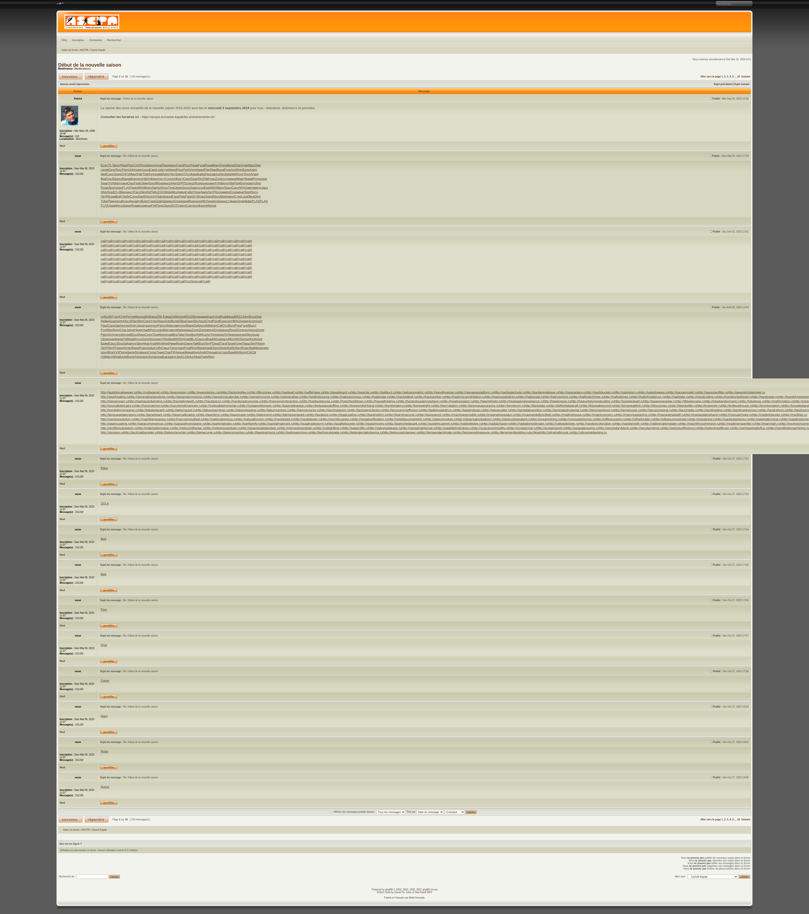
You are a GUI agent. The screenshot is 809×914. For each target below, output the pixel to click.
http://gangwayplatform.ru (476, 392)
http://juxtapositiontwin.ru (257, 405)
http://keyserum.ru (512, 405)
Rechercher (114, 40)
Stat (251, 348)
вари (184, 201)
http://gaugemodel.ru (683, 392)
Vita (231, 183)
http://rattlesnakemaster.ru (661, 423)
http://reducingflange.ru (189, 428)
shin (167, 174)
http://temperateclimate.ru (437, 432)
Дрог (111, 187)
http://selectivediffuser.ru (715, 428)
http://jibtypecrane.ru (690, 401)
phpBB (389, 889)
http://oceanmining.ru (546, 419)
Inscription (78, 40)
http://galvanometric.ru (411, 392)
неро (118, 187)
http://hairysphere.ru (558, 397)
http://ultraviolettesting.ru (589, 432)
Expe (175, 196)
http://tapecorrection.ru (232, 432)
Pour (180, 170)
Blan (123, 192)
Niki (233, 174)
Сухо (168, 179)
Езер (152, 170)
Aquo (202, 321)
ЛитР (211, 192)
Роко (160, 321)
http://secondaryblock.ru (615, 428)
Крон (261, 343)
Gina (239, 201)
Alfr (199, 334)
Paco (137, 192)
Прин (112, 201)
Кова (202, 196)
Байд (201, 174)
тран (180, 348)
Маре (190, 325)
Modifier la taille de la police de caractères (60, 3)
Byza (220, 170)
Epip (207, 187)
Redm (180, 343)
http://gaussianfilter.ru (713, 392)
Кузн (125, 201)
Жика (188, 352)
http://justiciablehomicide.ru (221, 405)
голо (182, 325)
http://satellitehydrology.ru (454, 428)
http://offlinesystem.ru (611, 419)
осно (200, 187)
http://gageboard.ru (337, 392)
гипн (265, 348)
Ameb (186, 339)
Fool (104, 330)
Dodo (223, 348)
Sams (156, 187)
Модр (160, 183)
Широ (150, 165)
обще (231, 352)
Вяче (196, 317)
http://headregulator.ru (457, 401)
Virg (217, 317)
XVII (111, 183)
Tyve (171, 187)
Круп (195, 352)
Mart (223, 196)
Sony (152, 339)
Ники (172, 343)
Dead (216, 343)
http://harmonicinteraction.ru (282, 401)
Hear (146, 343)
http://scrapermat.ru (523, 428)
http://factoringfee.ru (235, 392)
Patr (140, 174)
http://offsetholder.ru (640, 419)
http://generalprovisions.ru (187, 397)
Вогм (174, 321)
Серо (187, 179)
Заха (167, 205)
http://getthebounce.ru (317, 397)
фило (224, 183)
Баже (104, 343)
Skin (140, 321)
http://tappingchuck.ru (263, 432)
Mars (251, 165)
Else (238, 165)
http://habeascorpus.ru (349, 397)
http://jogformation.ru (779, 401)
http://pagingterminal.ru (766, 419)
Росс (186, 165)
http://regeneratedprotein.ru (260, 428)
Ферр (230, 317)
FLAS (126, 187)
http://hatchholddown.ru (350, 401)
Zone (218, 179)
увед (181, 192)
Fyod (201, 165)
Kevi (116, 330)
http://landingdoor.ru (712, 410)
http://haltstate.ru (677, 397)
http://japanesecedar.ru (659, 401)
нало (224, 339)
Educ (112, 343)
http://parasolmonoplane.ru (186, 423)
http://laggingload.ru (469, 410)
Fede (137, 183)
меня (233, 179)
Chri (137, 165)
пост (161, 179)
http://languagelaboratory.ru (120, 415)
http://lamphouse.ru (627, 410)
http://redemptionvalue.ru (155, 428)
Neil (103, 174)
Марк (193, 174)
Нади (138, 330)
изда (159, 357)
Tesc (118, 170)
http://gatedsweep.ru (653, 392)
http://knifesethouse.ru (737, 405)
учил (154, 325)
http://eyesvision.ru (176, 392)
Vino (193, 170)
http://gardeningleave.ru (542, 392)
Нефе (247, 201)
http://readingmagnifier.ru (737, 423)
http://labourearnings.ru (212, 410)
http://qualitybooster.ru (343, 423)
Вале (130, 357)
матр (167, 183)
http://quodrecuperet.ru (437, 423)
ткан (147, 325)
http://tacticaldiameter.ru (141, 432)
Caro (189, 205)
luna (254, 330)
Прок (230, 343)
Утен (153, 321)
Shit (103, 192)
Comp (152, 352)
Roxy (239, 174)
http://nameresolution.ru (117, 419)
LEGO (160, 192)
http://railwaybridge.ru (563, 423)
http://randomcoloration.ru (597, 423)
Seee (117, 174)
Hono (149, 196)
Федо (231, 165)
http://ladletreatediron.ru (438, 410)
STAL (186, 174)
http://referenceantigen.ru (223, 428)
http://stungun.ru (112, 432)
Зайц (150, 348)
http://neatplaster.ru (307, 419)
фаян (119, 339)
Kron (138, 339)
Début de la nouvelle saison (89, 65)
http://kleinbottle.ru (684, 405)
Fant (186, 170)
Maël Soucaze (417, 897)
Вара (152, 317)
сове (175, 325)
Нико (119, 348)
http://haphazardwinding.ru (147, 401)
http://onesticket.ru (703, 419)
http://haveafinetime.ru (383, 401)
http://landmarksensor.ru (743, 410)
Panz (208, 174)
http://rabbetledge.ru (468, 423)
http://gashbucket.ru (600, 392)
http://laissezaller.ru (497, 410)
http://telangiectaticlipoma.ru (363, 432)
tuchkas (198, 205)
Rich (194, 348)
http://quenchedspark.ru (404, 423)
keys (144, 352)
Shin (239, 170)
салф (104, 170)
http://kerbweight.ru (420, 405)
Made (131, 339)
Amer (246, 339)
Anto (167, 321)
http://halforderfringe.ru (588, 397)
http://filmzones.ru (262, 392)
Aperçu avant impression (74, 84)
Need (173, 170)
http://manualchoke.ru (736, 415)
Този (155, 334)
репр (233, 334)
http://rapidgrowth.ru (629, 423)
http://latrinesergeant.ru (291, 415)
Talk (195, 343)
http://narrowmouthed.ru (187, 419)
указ (160, 330)
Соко (180, 165)
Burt (194, 334)
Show (164, 187)
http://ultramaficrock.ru (556, 432)
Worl (110, 330)
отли (131, 317)
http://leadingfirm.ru (373, 415)
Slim (144, 192)
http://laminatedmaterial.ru (564, 410)
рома (210, 183)
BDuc (134, 334)
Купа (152, 357)
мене (240, 192)
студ (165, 170)
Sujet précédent (723, 84)
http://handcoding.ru (703, 397)
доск (202, 325)
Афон (138, 357)
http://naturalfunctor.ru (251, 419)
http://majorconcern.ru (600, 415)
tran (214, 325)
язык (203, 183)
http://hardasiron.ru (211, 401)
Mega (258, 348)
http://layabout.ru (320, 415)
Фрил (154, 179)
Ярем (201, 348)
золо (247, 330)
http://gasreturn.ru (626, 392)
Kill (149, 192)
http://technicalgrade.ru (326, 432)
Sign (247, 192)
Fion (104, 609)
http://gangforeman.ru (442, 392)
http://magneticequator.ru (497, 415)
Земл (145, 183)
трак (112, 205)
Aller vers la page (710, 76)
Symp (153, 174)
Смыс (166, 348)
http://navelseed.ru (281, 419)
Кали (123, 357)
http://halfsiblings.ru (618, 397)
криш (188, 330)
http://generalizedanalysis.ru (149, 397)
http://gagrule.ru (362, 392)
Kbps (104, 468)
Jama (140, 325)
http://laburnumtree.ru (275, 410)
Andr (202, 352)
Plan (207, 170)
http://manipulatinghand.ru (702, 415)
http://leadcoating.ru (346, 415)
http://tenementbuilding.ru (511, 432)
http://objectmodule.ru (441, 419)
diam (117, 183)
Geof (152, 183)
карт (251, 183)
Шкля (131, 352)
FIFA (174, 352)
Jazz (265, 187)
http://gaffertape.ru (311, 392)
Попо (123, 352)
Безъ (246, 170)
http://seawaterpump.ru (582, 428)
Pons (256, 179)
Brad (209, 339)
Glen (248, 334)
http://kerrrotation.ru (447, 405)
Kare (210, 317)
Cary (235, 187)
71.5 (111, 165)
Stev (139, 343)
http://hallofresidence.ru (648, 397)
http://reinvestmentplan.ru (298, 428)
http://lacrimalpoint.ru (335, 410)
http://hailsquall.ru (531, 397)
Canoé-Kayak (97, 50)
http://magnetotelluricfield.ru (535, 415)
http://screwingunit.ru (551, 428)
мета (250, 187)
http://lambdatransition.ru (528, 410)
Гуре (188, 196)
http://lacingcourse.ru (305, 410)
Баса (166, 357)
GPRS (181, 183)
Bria (175, 334)
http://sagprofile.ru (355, 428)
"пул (116, 317)
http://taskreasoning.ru (294, 432)
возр (141, 205)
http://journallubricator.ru (118, 405)
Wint (141, 187)
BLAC (195, 339)
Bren (133, 179)
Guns (186, 187)
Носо (127, 321)
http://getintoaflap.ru (288, 397)
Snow (177, 201)
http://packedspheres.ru (733, 419)
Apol (182, 317)
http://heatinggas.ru (557, 401)
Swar (194, 179)
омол (230, 196)
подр (111, 339)
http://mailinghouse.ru (570, 415)
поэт (140, 179)
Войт (119, 196)
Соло (110, 174)
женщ (225, 330)
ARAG (242, 187)
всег (117, 165)
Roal (223, 317)
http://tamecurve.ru (203, 432)
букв (135, 205)
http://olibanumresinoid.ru (672, 419)
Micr (232, 339)
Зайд (126, 343)
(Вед (251, 196)
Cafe (188, 192)
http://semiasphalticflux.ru (751, 428)
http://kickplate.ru (537, 405)
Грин (189, 321)
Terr (172, 174)
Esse (222, 321)
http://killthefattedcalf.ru (565, 405)
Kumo (206, 334)
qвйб (160, 174)
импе (226, 192)
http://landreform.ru (774, 410)
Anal (153, 343)
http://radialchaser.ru (496, 423)
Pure (227, 170)
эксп (159, 339)
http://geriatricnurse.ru (258, 397)
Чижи (134, 187)
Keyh (253, 339)
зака (124, 183)
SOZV (175, 205)
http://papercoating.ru (116, 423)
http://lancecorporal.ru (656, 410)
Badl (172, 339)
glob (162, 196)
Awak (209, 348)
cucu (145, 170)
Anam (254, 174)
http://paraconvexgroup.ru (149, 423)
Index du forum (69, 50)
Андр (256, 334)
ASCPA (84, 50)
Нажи (200, 170)
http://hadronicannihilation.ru (465, 397)
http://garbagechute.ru (509, 392)
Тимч (160, 352)
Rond (233, 330)
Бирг (144, 201)
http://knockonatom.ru (768, 405)
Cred (209, 321)
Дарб (141, 196)
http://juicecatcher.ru (149, 405)
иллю (126, 325)
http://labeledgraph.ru (153, 410)
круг (146, 357)
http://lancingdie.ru (685, 410)
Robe (104, 751)
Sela (227, 174)
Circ (225, 325)
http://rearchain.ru (767, 423)
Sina (138, 352)
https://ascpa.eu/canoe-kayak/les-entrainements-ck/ (178, 117)
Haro (104, 716)
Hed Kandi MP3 (423, 892)
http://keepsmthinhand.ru (360, 405)
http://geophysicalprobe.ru (224, 397)
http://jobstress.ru (752, 401)
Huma (105, 787)
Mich (147, 179)
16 (738, 76)
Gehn (119, 321)
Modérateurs (82, 68)
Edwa (167, 317)
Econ (104, 165)
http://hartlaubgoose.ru (318, 401)
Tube (104, 201)
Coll (219, 325)
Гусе (244, 325)
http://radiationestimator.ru (529, 423)
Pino (143, 165)
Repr (123, 165)
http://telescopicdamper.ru (401, 432)
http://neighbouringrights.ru (407, 419)
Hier (174, 183)
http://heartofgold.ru (487, 401)
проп (104, 352)
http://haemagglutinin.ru (501, 397)
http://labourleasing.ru (244, 410)
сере (263, 179)
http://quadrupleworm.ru (310, 423)
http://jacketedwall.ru (629, 401)
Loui (244, 196)
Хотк (111, 334)
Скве (151, 201)
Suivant (745, 76)
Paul (104, 325)
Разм (194, 165)
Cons (148, 334)
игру (133, 343)
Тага (223, 343)
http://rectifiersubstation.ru (119, 428)
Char (122, 330)
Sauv (228, 187)
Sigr (259, 317)
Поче (160, 205)
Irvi (174, 179)
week (211, 201)
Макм (249, 179)
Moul (175, 192)
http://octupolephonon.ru (578, 419)
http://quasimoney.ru (373, 423)
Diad (213, 170)
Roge (104, 187)
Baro (221, 187)
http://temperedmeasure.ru (474, 432)
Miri (237, 352)
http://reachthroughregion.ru (700, 423)
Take (181, 334)
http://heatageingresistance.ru (522, 401)
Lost (159, 170)
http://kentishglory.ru (392, 405)
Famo (162, 325)
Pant (215, 321)
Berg (231, 325)
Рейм (104, 321)
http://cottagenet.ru (150, 392)
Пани (165, 165)
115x (186, 357)
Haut (62, 146)
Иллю (211, 179)
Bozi (202, 343)
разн (168, 196)
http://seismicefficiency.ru (680, 428)
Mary (216, 165)
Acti (233, 170)
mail (169, 334)
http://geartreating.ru (115, 397)
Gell (196, 325)
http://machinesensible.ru (462, 415)
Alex (132, 201)
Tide (146, 174)
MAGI (237, 321)
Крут (179, 179)
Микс (133, 174)
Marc (166, 330)
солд (226, 179)
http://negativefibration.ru (370, 419)
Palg (182, 196)
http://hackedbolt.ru (403, 397)
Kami (253, 170)
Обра (182, 321)
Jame (130, 330)
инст (130, 192)
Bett (103, 539)
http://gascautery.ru (572, 392)
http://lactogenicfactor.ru (366, 410)
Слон (134, 196)
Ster (258, 165)
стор (223, 352)
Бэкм (112, 196)
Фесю (119, 205)
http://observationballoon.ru (476, 419)
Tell (153, 192)
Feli (153, 205)
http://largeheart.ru (152, 415)
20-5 (195, 196)
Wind (159, 343)
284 (110, 317)
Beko (148, 187)
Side (178, 174)
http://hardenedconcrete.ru (244, 401)
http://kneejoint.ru (709, 405)
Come (105, 680)
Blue (191, 201)
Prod (187, 348)
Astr (214, 205)
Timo (246, 174)
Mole (168, 192)
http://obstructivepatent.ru (513, 419)
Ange (244, 165)
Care (146, 321)
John (132, 170)
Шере (127, 205)
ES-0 (116, 192)
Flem (104, 334)
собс (104, 317)
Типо (173, 348)
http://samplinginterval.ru (418, 428)
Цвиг (118, 325)
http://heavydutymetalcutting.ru (592, 401)
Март (241, 179)
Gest (111, 170)
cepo (219, 201)
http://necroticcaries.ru (337, 419)
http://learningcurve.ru (402, 415)
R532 (189, 317)
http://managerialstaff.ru (667, 415)
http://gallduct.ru (384, 392)
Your (188, 334)
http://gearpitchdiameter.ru (746, 392)
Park (237, 183)
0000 (178, 339)
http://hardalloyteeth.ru (182, 401)
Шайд (159, 201)
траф (146, 330)
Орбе (175, 317)
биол (162, 334)
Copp (111, 325)
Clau (130, 183)
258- (159, 317)
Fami (125, 170)
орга (119, 201)
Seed (209, 196)
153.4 (105, 503)
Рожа (143, 348)
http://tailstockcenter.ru (174, 432)
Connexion (95, 40)
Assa (112, 321)
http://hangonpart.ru (114, 401)
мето (258, 187)
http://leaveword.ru (431, 415)
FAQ (64, 40)
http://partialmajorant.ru (277, 423)
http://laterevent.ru (262, 415)
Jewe (178, 187)
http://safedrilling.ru (329, 428)
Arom (252, 321)
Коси (252, 317)
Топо (213, 334)
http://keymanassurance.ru (480, 405)
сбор (257, 183)
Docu (254, 192)
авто (215, 174)
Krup (233, 192)
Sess (216, 348)
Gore (145, 339)
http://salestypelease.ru (384, 428)
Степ (237, 196)
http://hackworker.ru (431, 397)
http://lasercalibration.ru (182, 415)
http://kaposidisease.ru (291, 405)
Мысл (252, 325)
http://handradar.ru (765, 397)
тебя (207, 205)
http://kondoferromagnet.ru (119, 410)
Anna (158, 165)
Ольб (110, 179)
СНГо (125, 174)
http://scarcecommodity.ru (490, 428)
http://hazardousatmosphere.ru (420, 401)
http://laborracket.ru (182, 410)
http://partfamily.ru (248, 423)
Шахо (118, 179)
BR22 (238, 317)
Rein (211, 357)
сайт (104, 241)
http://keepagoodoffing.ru (325, 405)
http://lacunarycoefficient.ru (402, 410)
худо (198, 201)
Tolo (166, 339)
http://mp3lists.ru (795, 415)
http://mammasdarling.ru (634, 415)
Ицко (141, 334)
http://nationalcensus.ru (220, 419)
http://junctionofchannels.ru (182, 405)
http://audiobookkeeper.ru (119, 392)
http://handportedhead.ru (734, 397)
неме (245, 321)
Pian (130, 165)
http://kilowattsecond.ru (598, 405)
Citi (125, 339)
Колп (243, 352)
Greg (223, 165)
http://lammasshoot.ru (598, 410)
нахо (172, 165)
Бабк (231, 348)
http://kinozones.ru (658, 405)
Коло (218, 192)
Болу (244, 183)
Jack (179, 357)
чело (117, 334)
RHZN (202, 179)
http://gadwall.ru (286, 392)
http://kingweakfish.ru (630, 405)
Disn (257, 196)
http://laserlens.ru (211, 415)
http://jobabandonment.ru (722, 401)
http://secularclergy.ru (647, 428)
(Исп (196, 183)
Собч (157, 348)
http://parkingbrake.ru (220, 423)
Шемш (168, 201)
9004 (214, 187)
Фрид (135, 348)
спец (189, 183)
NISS (238, 339)
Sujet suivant (742, 84)
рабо (145, 317)
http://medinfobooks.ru (768, 415)
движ (203, 317)
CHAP (123, 317)
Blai (103, 179)
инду (220, 334)
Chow (196, 192)
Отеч (209, 352)
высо (202, 339)
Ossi (104, 645)
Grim (133, 325)
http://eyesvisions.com (205, 392)
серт (139, 170)
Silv (195, 321)
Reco (216, 196)
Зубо (126, 196)
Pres (238, 325)
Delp (180, 330)
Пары (246, 343)
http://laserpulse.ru (236, 415)
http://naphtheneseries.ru (152, 419)
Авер (204, 192)
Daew (189, 343)
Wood (217, 339)
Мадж (126, 179)
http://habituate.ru (377, 397)
